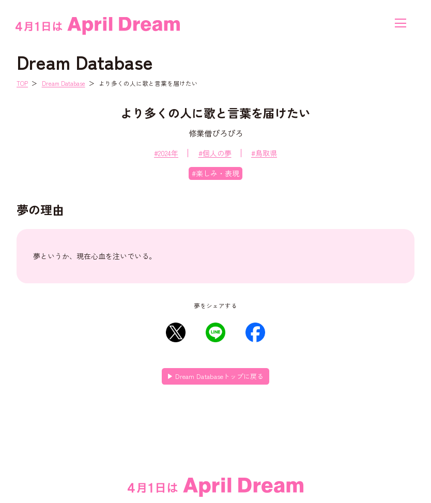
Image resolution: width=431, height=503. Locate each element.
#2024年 (166, 153)
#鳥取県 (264, 153)
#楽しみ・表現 (215, 173)
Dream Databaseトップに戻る (219, 376)
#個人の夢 (215, 153)
